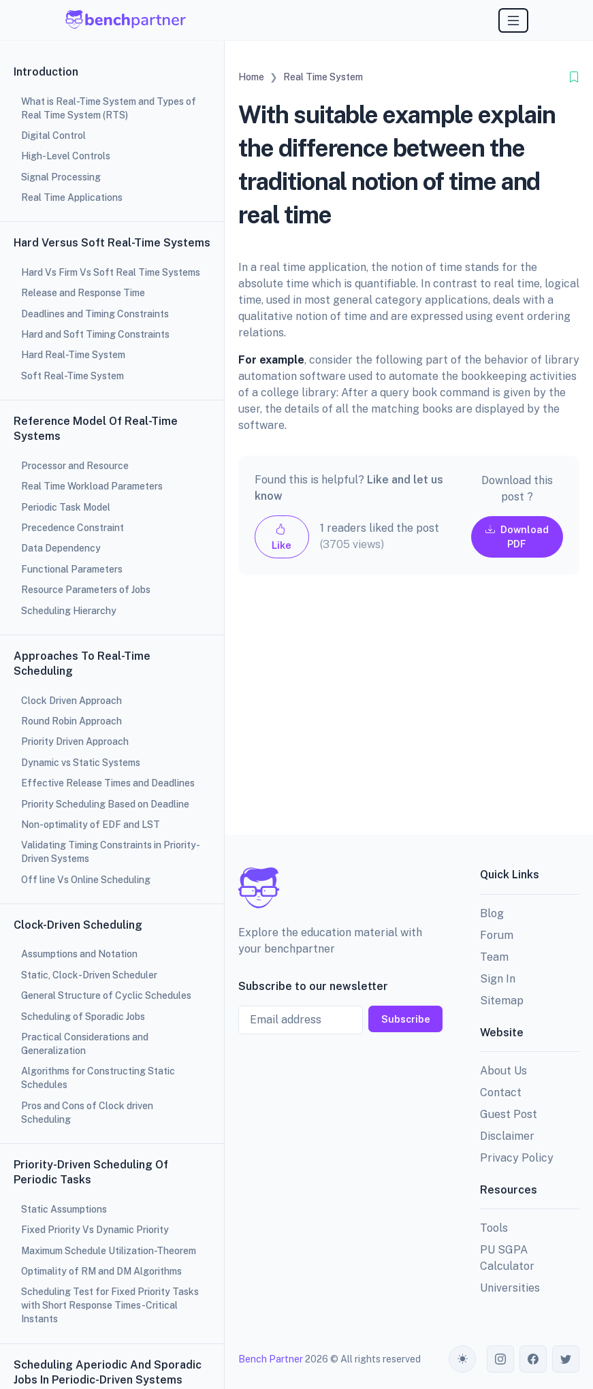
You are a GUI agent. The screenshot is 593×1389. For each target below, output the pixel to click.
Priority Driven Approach (75, 741)
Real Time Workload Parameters (92, 486)
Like (281, 537)
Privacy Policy (517, 1157)
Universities (510, 1287)
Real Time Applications (72, 197)
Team (494, 957)
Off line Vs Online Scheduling (85, 879)
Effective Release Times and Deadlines (108, 783)
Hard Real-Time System (73, 354)
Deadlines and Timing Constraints (95, 313)
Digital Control (53, 135)
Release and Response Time (83, 292)
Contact (501, 1092)
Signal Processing (61, 177)
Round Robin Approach (71, 721)
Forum (496, 935)
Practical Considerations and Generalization (84, 1044)
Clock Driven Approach (71, 700)
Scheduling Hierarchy (68, 610)
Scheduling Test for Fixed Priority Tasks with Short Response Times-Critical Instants (110, 1305)
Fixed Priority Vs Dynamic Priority (95, 1229)
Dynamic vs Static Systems (80, 762)
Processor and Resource (75, 465)
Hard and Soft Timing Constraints (95, 334)
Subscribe (405, 1019)
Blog (492, 913)
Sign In (497, 978)
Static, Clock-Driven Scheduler (89, 975)
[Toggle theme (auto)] (462, 1359)
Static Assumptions (64, 1209)
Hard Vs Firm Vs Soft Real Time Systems (110, 272)
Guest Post (508, 1114)
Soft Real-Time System (72, 375)
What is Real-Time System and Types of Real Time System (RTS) (108, 108)
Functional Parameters (72, 569)
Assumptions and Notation (79, 953)
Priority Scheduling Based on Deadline (105, 804)
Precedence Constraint (72, 527)
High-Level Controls (65, 155)
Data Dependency (61, 548)
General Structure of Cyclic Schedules (106, 995)
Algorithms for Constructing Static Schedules (98, 1078)
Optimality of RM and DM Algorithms (101, 1271)
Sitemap (502, 1000)
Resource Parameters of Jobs (85, 589)
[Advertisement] (408, 715)
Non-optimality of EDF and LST (90, 824)
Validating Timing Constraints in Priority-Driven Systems (110, 852)
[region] (112, 694)
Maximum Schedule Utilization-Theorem (108, 1250)
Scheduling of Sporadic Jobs (83, 1016)
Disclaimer (507, 1136)
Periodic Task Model (65, 507)
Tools (494, 1228)
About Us (503, 1070)
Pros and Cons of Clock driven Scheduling (87, 1112)
